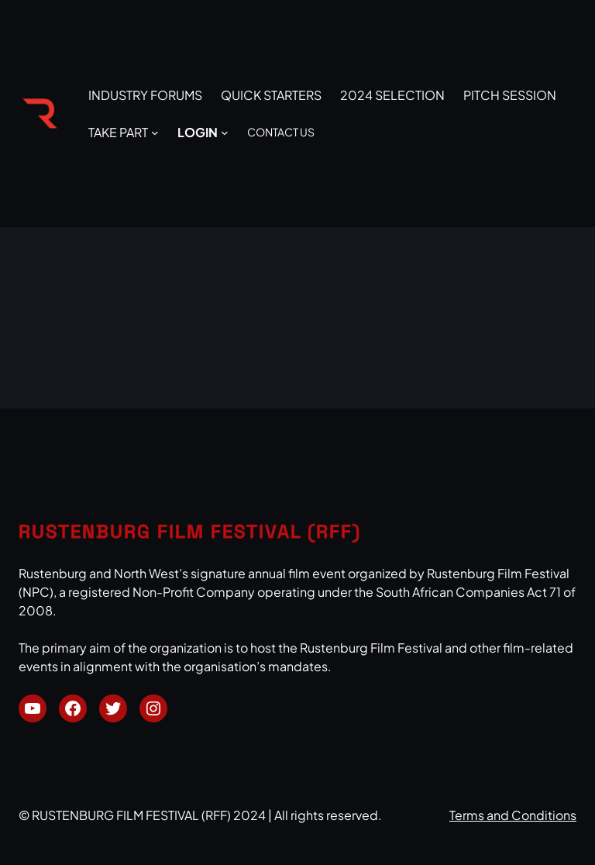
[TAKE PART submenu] (155, 132)
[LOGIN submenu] (225, 132)
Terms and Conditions (512, 815)
